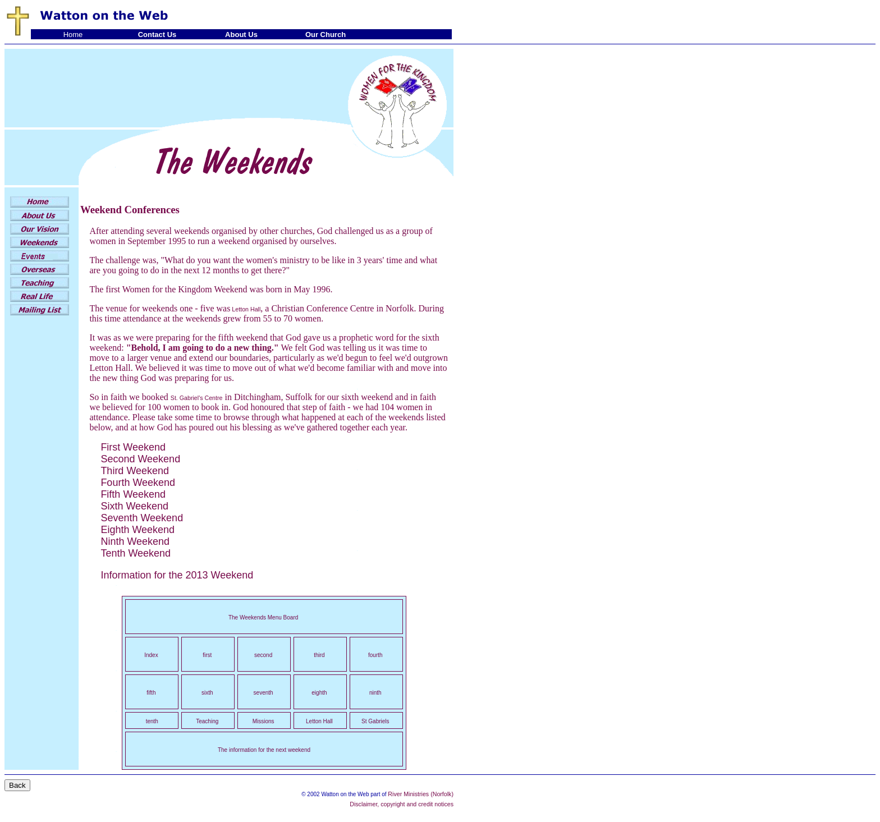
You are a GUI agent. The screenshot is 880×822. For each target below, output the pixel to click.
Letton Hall (245, 309)
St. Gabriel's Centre (197, 397)
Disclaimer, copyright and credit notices (401, 804)
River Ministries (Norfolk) (420, 794)
